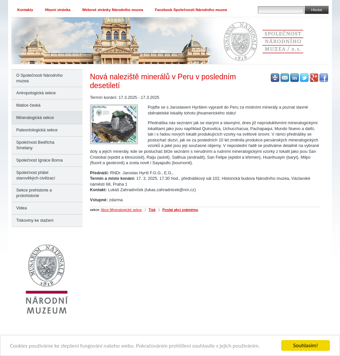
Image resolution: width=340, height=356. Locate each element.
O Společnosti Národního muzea (39, 78)
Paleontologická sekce (36, 129)
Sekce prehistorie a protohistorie (34, 193)
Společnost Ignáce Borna (39, 160)
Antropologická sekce (36, 92)
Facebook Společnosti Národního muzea (191, 10)
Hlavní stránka (57, 10)
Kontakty (25, 10)
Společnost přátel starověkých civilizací (35, 175)
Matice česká (28, 105)
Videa (21, 207)
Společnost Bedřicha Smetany (35, 145)
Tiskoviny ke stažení (35, 220)
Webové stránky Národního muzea (112, 10)
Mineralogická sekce (35, 117)
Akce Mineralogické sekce (121, 210)
